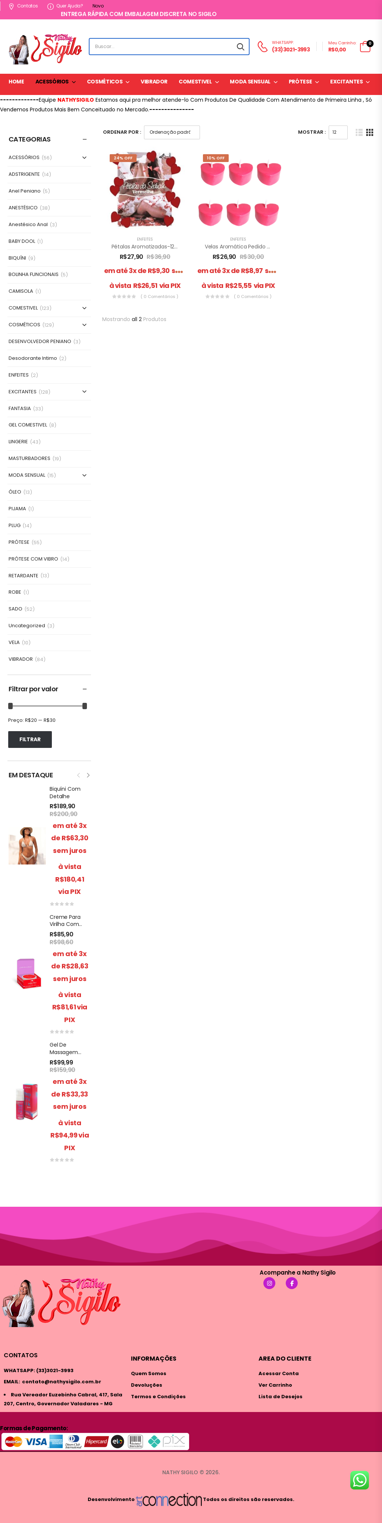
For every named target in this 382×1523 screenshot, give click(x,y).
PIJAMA (17, 509)
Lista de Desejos (281, 1396)
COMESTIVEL (195, 81)
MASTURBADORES (29, 459)
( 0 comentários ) (159, 296)
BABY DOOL (22, 241)
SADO (15, 609)
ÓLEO (15, 492)
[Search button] (240, 46)
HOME (16, 81)
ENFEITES (19, 375)
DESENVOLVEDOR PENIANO (40, 342)
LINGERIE (18, 442)
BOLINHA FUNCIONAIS (34, 275)
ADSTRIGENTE (24, 174)
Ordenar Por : (122, 132)
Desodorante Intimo (33, 358)
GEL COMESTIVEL (28, 425)
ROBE (15, 592)
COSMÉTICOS (105, 81)
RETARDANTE (23, 576)
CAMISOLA (21, 291)
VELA (14, 643)
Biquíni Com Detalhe (65, 792)
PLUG (15, 526)
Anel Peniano (25, 191)
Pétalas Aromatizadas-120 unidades (157, 246)
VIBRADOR (154, 81)
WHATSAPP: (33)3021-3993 (38, 1370)
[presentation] (79, 774)
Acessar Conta (279, 1373)
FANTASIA (20, 409)
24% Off (123, 158)
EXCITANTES (346, 81)
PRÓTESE (300, 81)
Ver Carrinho (275, 1385)
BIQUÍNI (17, 258)
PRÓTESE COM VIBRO (33, 559)
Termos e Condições (158, 1396)
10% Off (216, 158)
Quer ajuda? (65, 6)
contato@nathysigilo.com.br (61, 1381)
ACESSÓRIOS (52, 81)
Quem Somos (148, 1373)
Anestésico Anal (28, 225)
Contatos (23, 6)
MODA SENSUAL (250, 81)
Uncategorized (27, 626)
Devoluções (146, 1385)
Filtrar (30, 739)
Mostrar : (312, 132)
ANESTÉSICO (23, 208)
